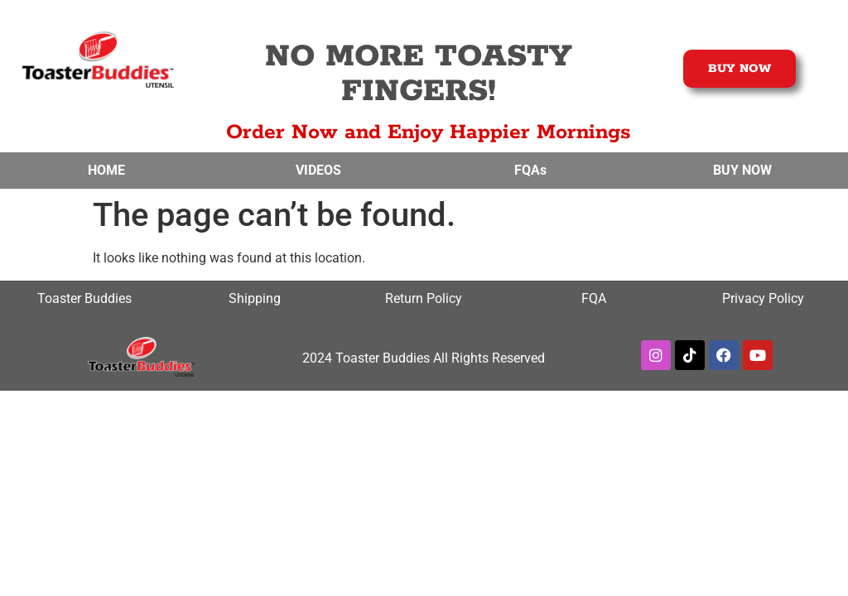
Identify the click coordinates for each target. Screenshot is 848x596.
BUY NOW (742, 170)
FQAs (530, 170)
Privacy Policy (763, 298)
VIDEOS (318, 170)
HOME (106, 170)
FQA (593, 298)
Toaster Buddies (84, 298)
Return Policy (423, 298)
